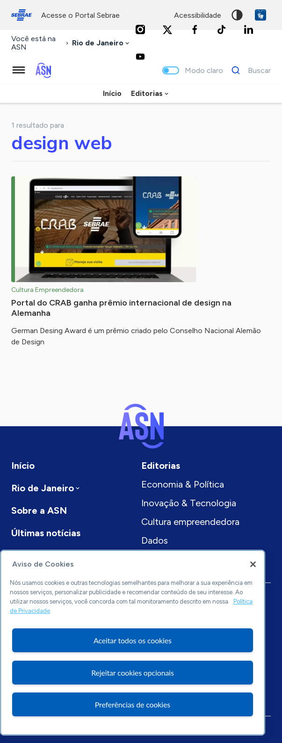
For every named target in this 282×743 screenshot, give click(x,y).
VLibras (260, 15)
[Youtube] (140, 56)
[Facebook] (194, 29)
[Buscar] (248, 70)
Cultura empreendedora (190, 521)
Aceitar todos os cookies (133, 640)
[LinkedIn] (248, 29)
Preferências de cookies (132, 704)
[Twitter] (167, 29)
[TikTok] (221, 29)
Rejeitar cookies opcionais (132, 672)
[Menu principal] (18, 70)
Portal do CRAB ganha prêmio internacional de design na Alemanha (121, 308)
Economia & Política (182, 484)
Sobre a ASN (39, 510)
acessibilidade (197, 15)
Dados (154, 540)
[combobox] (101, 43)
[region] (132, 643)
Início (112, 93)
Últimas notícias (45, 533)
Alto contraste (237, 15)
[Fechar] (253, 564)
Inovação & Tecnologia (188, 503)
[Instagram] (140, 29)
